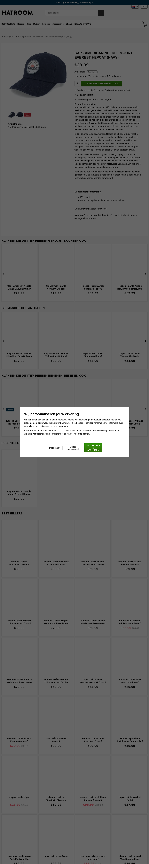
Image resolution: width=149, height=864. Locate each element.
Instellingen (54, 448)
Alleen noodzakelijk (74, 448)
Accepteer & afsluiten (93, 448)
